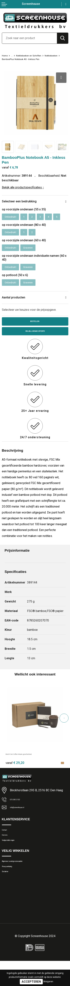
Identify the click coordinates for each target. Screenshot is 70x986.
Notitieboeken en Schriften (34, 55)
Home (6, 55)
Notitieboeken (10, 59)
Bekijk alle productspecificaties (23, 191)
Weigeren (48, 981)
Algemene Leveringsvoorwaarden (22, 881)
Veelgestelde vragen (14, 858)
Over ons (7, 850)
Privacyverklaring (12, 888)
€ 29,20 (15, 774)
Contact (7, 843)
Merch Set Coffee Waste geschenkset (30, 765)
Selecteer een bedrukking (22, 205)
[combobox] (29, 38)
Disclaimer (8, 895)
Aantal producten (15, 306)
